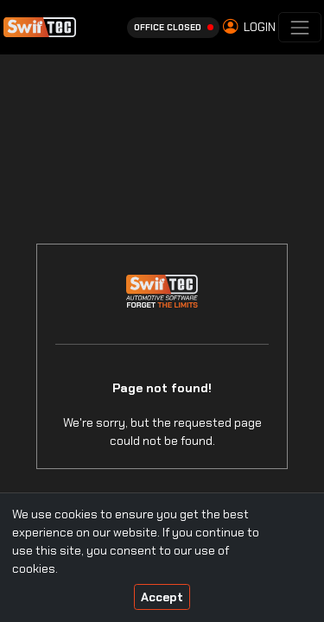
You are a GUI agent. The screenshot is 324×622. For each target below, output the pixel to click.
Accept (162, 597)
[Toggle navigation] (299, 27)
